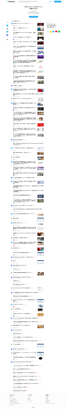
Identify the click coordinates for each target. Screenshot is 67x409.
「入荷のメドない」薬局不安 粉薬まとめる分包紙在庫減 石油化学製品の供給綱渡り (24, 182)
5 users (28, 390)
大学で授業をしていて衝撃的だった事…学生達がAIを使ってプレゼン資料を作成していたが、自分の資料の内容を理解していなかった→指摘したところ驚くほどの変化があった (24, 71)
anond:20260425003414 (17, 392)
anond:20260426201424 (17, 342)
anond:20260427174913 (17, 285)
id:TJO (15, 100)
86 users (37, 372)
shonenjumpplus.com (17, 25)
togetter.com (16, 63)
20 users (21, 144)
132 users (15, 234)
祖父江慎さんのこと (16, 247)
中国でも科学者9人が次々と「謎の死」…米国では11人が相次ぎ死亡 (24, 123)
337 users (35, 257)
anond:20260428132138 (17, 145)
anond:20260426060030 (17, 366)
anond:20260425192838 (17, 377)
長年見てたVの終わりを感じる (18, 139)
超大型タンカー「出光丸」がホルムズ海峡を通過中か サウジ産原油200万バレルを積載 (24, 52)
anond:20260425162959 (17, 384)
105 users (15, 108)
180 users (20, 77)
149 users (31, 152)
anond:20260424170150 (17, 331)
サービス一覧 (30, 396)
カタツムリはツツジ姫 (16, 329)
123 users (14, 124)
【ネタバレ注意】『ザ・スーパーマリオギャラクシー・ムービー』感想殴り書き (24, 353)
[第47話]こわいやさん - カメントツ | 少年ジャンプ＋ (21, 23)
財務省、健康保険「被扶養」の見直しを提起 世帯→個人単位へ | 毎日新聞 (24, 173)
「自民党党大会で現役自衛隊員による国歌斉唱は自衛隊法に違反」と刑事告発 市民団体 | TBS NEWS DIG (24, 81)
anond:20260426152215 (17, 350)
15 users (20, 52)
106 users (26, 163)
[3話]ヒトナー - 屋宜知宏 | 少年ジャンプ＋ (20, 27)
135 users (32, 277)
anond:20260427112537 (17, 319)
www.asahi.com (16, 78)
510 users (31, 195)
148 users (31, 62)
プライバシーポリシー (13, 398)
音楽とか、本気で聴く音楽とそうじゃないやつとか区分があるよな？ (24, 372)
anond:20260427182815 (17, 282)
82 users (25, 120)
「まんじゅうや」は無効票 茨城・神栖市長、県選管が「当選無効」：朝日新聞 (23, 77)
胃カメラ (14, 260)
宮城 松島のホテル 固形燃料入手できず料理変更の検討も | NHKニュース (24, 108)
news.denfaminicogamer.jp (18, 170)
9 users (34, 205)
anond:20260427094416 (17, 323)
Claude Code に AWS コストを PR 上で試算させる (21, 287)
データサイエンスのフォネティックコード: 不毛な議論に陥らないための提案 (24, 300)
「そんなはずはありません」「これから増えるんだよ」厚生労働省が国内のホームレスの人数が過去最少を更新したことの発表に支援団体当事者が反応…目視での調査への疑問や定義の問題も (24, 61)
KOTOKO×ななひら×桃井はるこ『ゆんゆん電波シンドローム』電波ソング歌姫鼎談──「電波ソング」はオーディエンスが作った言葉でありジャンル (24, 168)
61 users (22, 333)
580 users (14, 244)
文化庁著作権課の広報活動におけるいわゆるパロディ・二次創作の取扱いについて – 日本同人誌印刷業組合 (28, 191)
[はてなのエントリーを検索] (28, 1)
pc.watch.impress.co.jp (17, 39)
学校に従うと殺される (16, 333)
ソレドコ (29, 402)
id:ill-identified (16, 302)
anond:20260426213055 (17, 334)
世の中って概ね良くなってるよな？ (19, 284)
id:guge (15, 290)
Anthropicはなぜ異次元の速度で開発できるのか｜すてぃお (23, 213)
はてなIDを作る (57, 1)
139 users (20, 182)
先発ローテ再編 (15, 218)
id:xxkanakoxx (16, 254)
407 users (40, 340)
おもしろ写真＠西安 (16, 157)
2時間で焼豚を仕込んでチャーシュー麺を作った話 (21, 325)
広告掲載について (48, 402)
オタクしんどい (15, 268)
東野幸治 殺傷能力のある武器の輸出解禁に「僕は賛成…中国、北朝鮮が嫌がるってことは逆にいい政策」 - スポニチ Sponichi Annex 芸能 (24, 228)
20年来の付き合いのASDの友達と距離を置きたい (21, 296)
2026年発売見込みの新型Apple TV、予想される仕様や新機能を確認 (24, 357)
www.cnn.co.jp (16, 58)
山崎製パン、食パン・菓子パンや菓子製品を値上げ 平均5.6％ (23, 66)
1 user (33, 272)
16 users (25, 139)
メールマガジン (30, 400)
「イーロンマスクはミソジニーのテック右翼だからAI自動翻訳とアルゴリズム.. (26, 365)
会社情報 (47, 396)
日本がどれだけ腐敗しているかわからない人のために (22, 277)
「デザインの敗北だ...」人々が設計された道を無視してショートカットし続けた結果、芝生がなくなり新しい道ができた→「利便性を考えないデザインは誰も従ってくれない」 (24, 200)
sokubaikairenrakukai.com (18, 188)
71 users (17, 104)
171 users (22, 344)
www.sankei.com (16, 53)
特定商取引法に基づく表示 (13, 400)
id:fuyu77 (15, 346)
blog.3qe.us (16, 235)
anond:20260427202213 (17, 270)
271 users (26, 348)
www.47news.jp (16, 197)
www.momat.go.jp (17, 96)
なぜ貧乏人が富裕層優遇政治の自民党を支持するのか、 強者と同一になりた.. (26, 321)
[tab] (7, 22)
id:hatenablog (16, 315)
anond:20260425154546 (17, 388)
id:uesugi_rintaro (16, 220)
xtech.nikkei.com (16, 105)
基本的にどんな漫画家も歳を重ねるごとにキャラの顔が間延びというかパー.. (25, 379)
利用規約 (11, 396)
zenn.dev (15, 150)
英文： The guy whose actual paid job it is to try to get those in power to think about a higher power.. (28, 144)
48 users (17, 300)
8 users (33, 98)
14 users (28, 237)
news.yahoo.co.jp (16, 48)
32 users (39, 376)
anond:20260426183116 (17, 338)
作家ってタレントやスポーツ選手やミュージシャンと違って (23, 205)
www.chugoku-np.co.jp (17, 121)
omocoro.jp (16, 306)
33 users (31, 287)
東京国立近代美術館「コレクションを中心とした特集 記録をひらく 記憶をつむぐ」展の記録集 (28, 94)
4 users (35, 337)
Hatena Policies (12, 404)
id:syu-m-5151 (16, 311)
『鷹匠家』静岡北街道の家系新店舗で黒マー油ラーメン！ (22, 272)
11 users (16, 94)
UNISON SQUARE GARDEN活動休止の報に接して (21, 252)
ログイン (50, 1)
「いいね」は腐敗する (16, 344)
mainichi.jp (15, 175)
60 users (31, 37)
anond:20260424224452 (17, 370)
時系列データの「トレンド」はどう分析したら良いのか (22, 98)
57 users (26, 90)
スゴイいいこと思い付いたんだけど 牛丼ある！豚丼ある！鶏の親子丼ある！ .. (26, 318)
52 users (16, 33)
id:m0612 (15, 250)
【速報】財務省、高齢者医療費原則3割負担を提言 (21, 195)
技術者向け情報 (48, 400)
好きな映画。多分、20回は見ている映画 (19, 237)
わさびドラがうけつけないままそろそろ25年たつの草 (22, 361)
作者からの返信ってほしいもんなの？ (19, 265)
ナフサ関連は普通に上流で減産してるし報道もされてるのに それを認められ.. (26, 292)
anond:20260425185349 (17, 381)
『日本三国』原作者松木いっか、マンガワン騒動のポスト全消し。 (24, 177)
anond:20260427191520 (17, 278)
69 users (20, 56)
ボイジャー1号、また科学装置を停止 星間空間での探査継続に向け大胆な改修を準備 (24, 56)
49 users (14, 42)
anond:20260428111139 (17, 206)
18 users (32, 23)
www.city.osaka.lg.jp (17, 225)
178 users (34, 213)
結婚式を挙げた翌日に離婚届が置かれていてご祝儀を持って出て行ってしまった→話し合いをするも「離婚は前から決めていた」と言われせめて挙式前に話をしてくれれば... (24, 162)
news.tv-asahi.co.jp (17, 183)
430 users (40, 321)
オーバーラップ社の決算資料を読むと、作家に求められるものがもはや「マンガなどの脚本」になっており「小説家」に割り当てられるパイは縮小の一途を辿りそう (24, 135)
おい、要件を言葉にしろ (17, 308)
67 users (40, 379)
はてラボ (29, 398)
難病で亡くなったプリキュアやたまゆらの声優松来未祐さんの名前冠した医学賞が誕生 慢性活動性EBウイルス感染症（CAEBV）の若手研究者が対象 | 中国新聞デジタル (24, 119)
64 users (24, 114)
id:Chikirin (15, 159)
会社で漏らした (15, 280)
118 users (20, 130)
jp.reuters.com (16, 44)
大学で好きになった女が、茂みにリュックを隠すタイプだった (23, 257)
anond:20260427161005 (17, 293)
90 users (20, 280)
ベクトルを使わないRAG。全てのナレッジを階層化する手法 (23, 147)
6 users (23, 85)
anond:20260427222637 (17, 258)
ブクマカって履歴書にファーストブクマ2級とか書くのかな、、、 (23, 337)
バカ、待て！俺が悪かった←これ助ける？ (20, 387)
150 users (16, 174)
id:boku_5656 (16, 327)
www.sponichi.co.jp (17, 230)
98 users (40, 383)
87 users (23, 136)
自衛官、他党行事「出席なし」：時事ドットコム (21, 152)
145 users (31, 296)
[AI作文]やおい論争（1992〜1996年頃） (20, 390)
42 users (23, 47)
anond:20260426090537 (17, 363)
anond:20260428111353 (17, 211)
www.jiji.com (16, 91)
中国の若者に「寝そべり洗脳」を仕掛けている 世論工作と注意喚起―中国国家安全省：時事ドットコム (24, 90)
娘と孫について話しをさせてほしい (19, 348)
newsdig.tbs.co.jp (16, 83)
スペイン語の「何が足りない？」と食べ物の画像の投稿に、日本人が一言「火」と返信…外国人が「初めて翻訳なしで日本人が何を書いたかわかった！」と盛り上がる (24, 113)
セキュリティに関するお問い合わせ (15, 403)
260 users (24, 222)
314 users (15, 229)
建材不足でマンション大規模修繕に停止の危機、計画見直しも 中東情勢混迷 (24, 104)
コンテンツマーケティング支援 (50, 403)
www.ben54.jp (16, 245)
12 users (40, 292)
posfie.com (15, 137)
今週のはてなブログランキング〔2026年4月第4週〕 (21, 313)
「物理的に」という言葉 (17, 85)
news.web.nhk (16, 110)
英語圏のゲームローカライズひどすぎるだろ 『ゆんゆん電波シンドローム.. (25, 376)
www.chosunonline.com (17, 126)
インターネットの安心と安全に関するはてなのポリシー (53, 25)
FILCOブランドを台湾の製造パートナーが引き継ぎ (21, 37)
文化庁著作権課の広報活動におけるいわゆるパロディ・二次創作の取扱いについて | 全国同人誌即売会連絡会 (28, 186)
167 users (20, 268)
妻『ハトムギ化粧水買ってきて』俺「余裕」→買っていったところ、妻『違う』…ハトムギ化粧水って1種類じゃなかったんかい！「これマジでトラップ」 (24, 129)
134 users (28, 387)
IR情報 (46, 398)
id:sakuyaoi (15, 274)
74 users (40, 318)
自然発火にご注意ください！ (18, 222)
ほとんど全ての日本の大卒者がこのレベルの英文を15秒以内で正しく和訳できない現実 (27, 209)
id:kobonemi (16, 359)
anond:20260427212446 (17, 266)
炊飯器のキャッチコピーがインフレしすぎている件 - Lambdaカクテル (24, 234)
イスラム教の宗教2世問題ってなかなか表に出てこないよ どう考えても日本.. (25, 383)
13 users (22, 329)
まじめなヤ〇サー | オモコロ (17, 304)
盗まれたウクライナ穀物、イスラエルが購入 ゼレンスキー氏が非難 (24, 41)
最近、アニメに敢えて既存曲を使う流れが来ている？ (22, 369)
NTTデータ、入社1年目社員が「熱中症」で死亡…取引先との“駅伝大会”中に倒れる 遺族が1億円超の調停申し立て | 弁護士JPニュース (24, 243)
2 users (31, 252)
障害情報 (29, 399)
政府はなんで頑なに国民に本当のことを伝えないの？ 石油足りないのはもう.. (26, 340)
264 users (27, 201)
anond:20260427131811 (17, 297)
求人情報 (47, 399)
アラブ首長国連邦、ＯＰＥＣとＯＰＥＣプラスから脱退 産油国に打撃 (24, 33)
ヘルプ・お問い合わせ (13, 399)
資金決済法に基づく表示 (13, 402)
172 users (27, 72)
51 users (19, 169)
